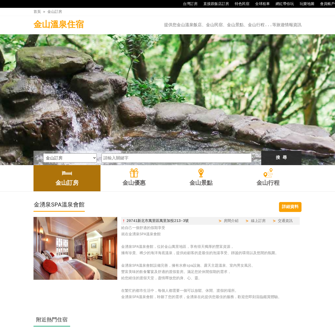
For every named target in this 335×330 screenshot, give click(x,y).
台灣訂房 (188, 4)
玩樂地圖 (304, 4)
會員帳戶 (325, 4)
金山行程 (199, 315)
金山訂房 (54, 11)
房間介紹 (231, 159)
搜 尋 (281, 97)
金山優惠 (155, 315)
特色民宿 (239, 4)
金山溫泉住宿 (59, 25)
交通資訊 (285, 159)
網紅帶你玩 (282, 4)
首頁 (37, 11)
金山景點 (177, 315)
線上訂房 (258, 159)
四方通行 (166, 325)
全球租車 (260, 4)
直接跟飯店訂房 (213, 4)
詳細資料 (290, 146)
